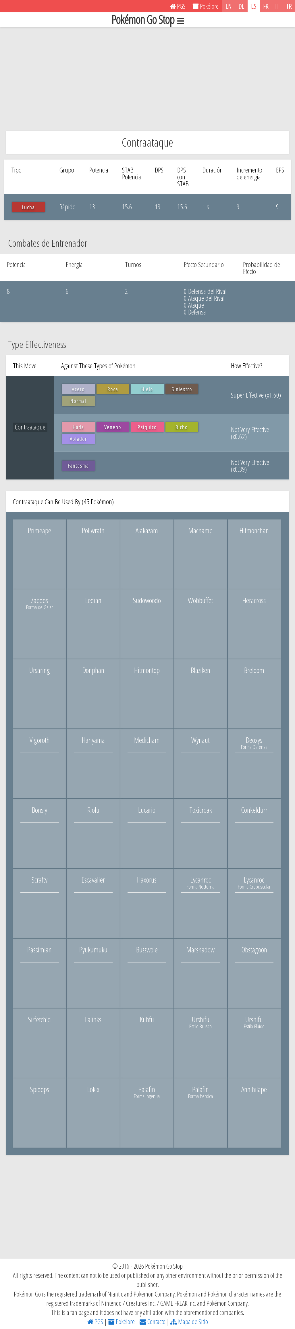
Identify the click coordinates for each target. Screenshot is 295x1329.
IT (277, 6)
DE (241, 6)
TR (289, 6)
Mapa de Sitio (189, 1321)
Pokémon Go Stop (147, 19)
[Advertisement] (147, 79)
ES (253, 6)
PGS (95, 1321)
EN (228, 6)
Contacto (152, 1321)
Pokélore (121, 1321)
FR (265, 6)
